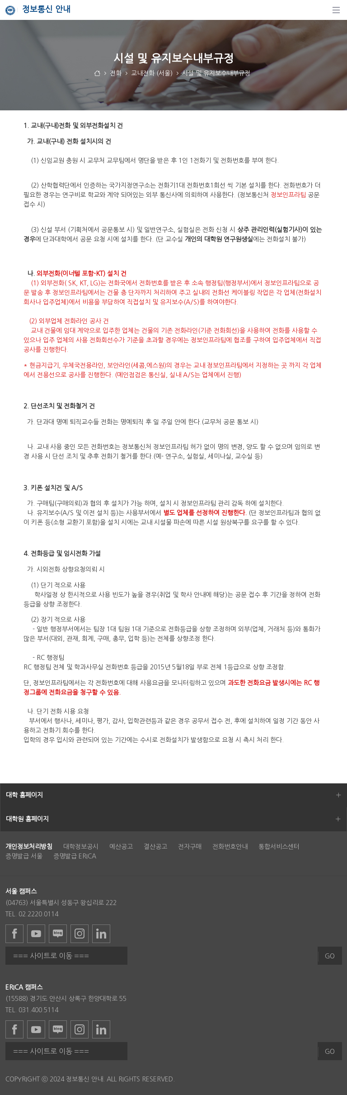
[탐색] (336, 10)
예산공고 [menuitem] (121, 847)
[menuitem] (28, 847)
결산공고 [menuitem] (155, 847)
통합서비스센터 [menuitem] (279, 847)
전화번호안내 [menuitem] (230, 847)
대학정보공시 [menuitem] (80, 847)
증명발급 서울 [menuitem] (23, 856)
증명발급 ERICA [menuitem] (74, 856)
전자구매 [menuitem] (190, 847)
